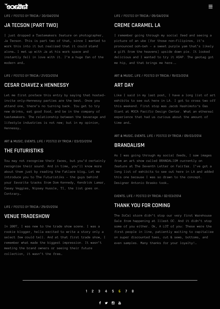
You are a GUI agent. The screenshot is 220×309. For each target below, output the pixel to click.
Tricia (34, 16)
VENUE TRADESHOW (27, 216)
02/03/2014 (172, 196)
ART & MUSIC (123, 76)
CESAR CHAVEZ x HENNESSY (36, 85)
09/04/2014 (160, 16)
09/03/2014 (192, 136)
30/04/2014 (50, 16)
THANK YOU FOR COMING (142, 205)
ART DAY (123, 85)
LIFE (7, 16)
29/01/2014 (50, 207)
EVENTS (140, 136)
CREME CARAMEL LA (137, 25)
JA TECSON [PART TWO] (31, 25)
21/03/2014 (50, 76)
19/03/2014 (180, 76)
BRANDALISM (129, 145)
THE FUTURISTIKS (24, 150)
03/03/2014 (83, 141)
